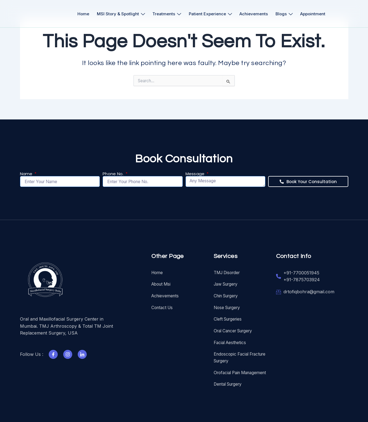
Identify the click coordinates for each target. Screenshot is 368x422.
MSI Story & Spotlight (118, 13)
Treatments (165, 13)
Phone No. (114, 171)
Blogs (288, 13)
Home (79, 13)
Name (27, 171)
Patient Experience (211, 13)
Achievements (256, 13)
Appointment (318, 13)
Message (196, 171)
